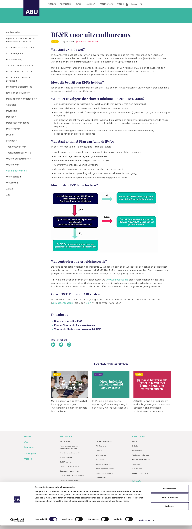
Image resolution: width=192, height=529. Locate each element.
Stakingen (11, 141)
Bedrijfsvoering (14, 59)
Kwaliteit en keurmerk (18, 93)
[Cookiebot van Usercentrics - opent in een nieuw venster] (17, 524)
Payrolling (11, 111)
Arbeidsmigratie (14, 53)
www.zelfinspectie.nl (117, 279)
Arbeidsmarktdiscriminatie (20, 47)
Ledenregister (137, 450)
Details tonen (144, 524)
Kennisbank (66, 4)
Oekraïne (11, 105)
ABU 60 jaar (137, 469)
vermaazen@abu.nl (63, 303)
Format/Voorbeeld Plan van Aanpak (74, 325)
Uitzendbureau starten (18, 159)
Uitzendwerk (13, 164)
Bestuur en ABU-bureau (141, 460)
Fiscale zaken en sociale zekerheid (18, 79)
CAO (78, 4)
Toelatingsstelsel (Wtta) (18, 153)
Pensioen (11, 117)
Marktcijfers (106, 4)
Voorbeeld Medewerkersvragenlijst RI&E (77, 329)
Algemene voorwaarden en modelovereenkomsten (20, 40)
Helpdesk (135, 446)
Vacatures (136, 464)
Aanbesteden (13, 32)
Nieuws (52, 4)
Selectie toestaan (170, 501)
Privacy (10, 135)
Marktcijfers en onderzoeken (21, 99)
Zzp (8, 194)
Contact (135, 441)
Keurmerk (90, 4)
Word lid (121, 4)
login (88, 303)
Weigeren (169, 509)
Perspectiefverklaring (17, 123)
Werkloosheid (13, 176)
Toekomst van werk (16, 147)
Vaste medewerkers (16, 170)
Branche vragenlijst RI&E (68, 321)
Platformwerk (13, 129)
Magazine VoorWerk (140, 473)
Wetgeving (12, 182)
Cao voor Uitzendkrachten (20, 65)
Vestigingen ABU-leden (141, 455)
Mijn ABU (137, 481)
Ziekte (9, 188)
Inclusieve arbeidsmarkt (19, 87)
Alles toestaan (170, 492)
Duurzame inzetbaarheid (19, 71)
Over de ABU (137, 4)
